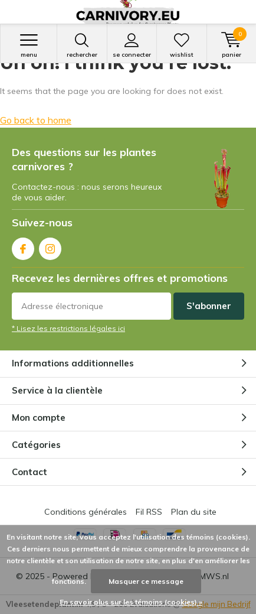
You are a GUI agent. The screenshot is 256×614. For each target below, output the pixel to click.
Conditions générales (85, 511)
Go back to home (35, 120)
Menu (29, 46)
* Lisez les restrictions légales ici (68, 328)
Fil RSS (149, 511)
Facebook (23, 246)
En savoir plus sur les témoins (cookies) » (131, 601)
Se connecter (132, 46)
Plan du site (193, 511)
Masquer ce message (146, 581)
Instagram (50, 246)
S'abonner (208, 305)
